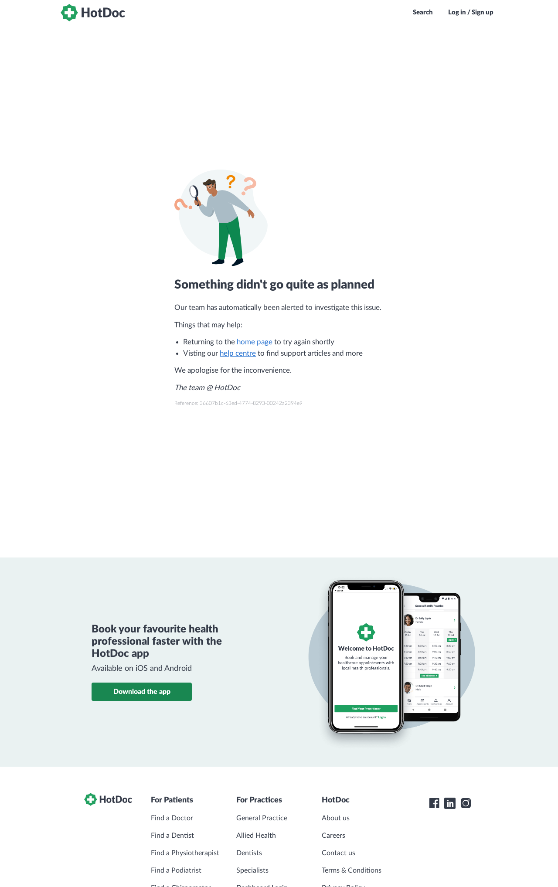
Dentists (249, 853)
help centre (238, 353)
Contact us (338, 853)
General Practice (261, 818)
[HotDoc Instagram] (465, 803)
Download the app (141, 691)
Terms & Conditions (351, 870)
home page (254, 342)
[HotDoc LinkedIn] (450, 803)
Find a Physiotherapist (185, 853)
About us (336, 818)
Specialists (252, 870)
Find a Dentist (172, 835)
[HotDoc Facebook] (434, 803)
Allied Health (256, 835)
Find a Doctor (172, 818)
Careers (333, 835)
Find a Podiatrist (176, 870)
